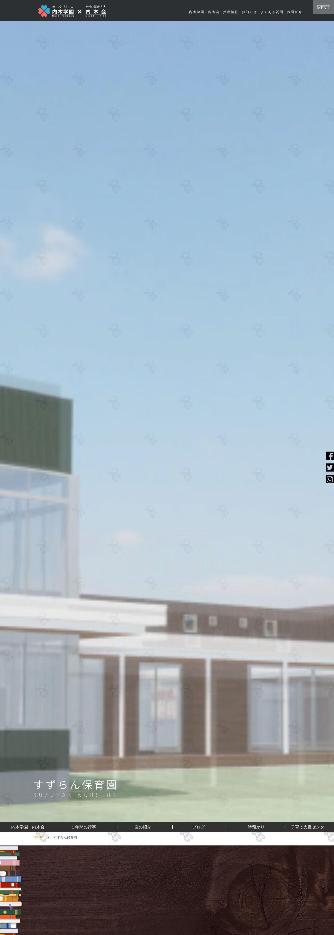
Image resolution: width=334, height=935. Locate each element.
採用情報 (230, 12)
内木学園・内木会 (204, 12)
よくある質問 (272, 12)
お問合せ (294, 12)
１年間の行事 (83, 827)
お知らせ (249, 12)
